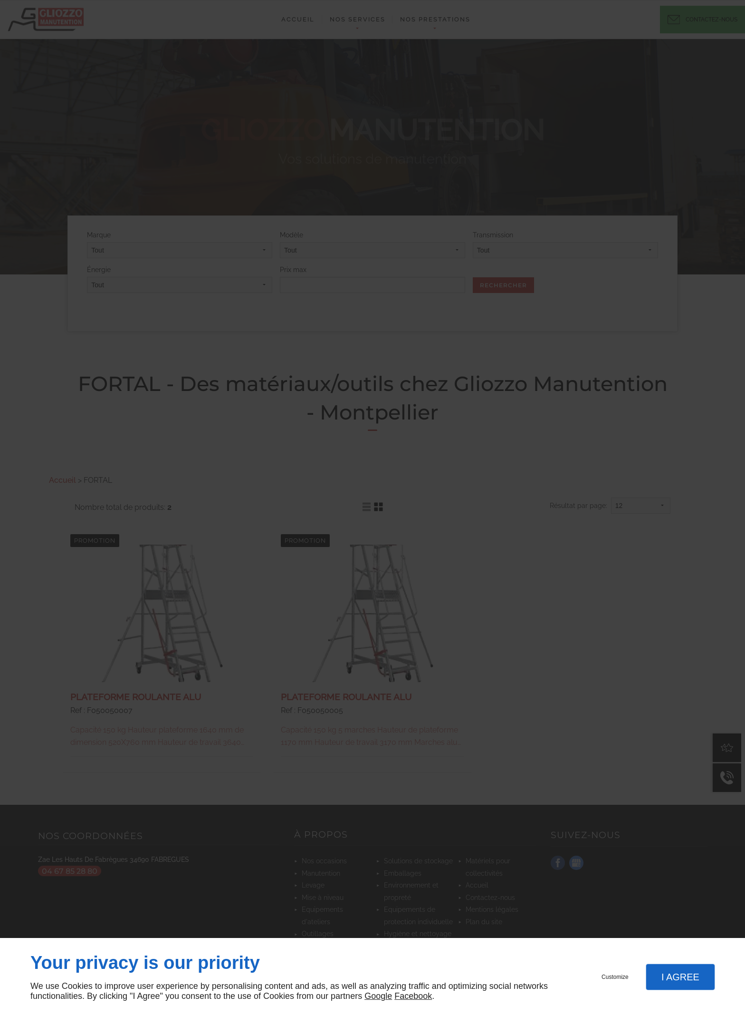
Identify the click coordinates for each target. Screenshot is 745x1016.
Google (378, 996)
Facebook (413, 996)
